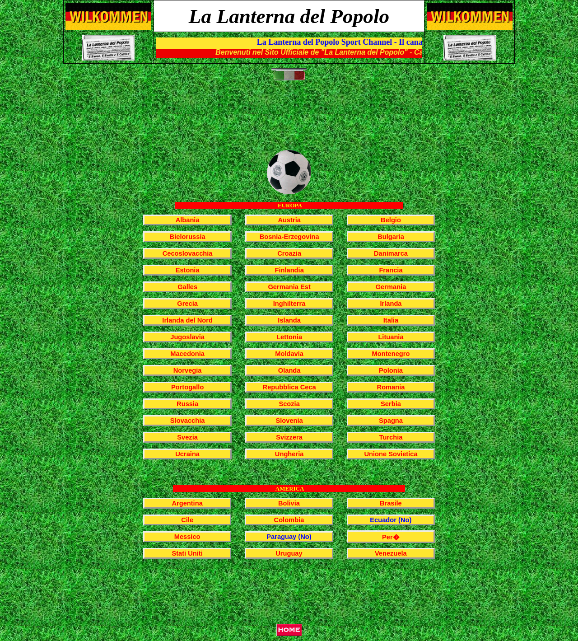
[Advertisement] (291, 120)
